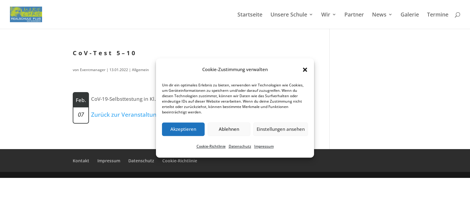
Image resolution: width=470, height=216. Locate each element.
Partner (354, 15)
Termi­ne (437, 15)
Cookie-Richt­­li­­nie (179, 161)
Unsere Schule (288, 15)
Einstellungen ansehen (281, 129)
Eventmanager (92, 69)
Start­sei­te (249, 15)
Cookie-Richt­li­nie (211, 146)
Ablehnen (229, 129)
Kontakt (81, 161)
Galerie (410, 15)
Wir (325, 15)
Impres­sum (264, 146)
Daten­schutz (240, 146)
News (379, 15)
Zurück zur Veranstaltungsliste (132, 114)
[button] (305, 70)
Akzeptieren (183, 129)
